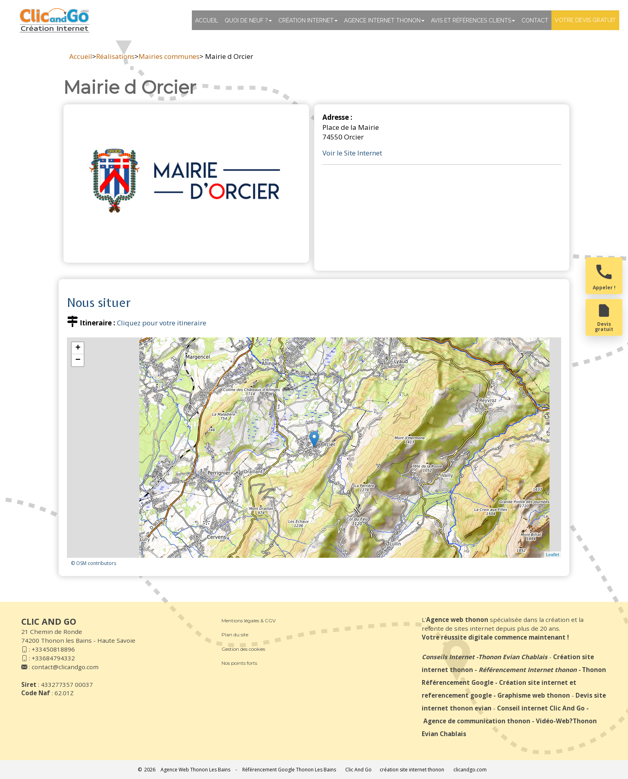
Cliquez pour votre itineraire (161, 322)
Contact (534, 20)
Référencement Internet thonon (528, 670)
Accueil (206, 20)
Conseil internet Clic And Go (541, 708)
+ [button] (78, 348)
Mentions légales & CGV (248, 621)
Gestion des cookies (243, 649)
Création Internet (308, 20)
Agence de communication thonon (476, 721)
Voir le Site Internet (352, 152)
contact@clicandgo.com (65, 667)
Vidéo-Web (553, 721)
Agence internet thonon (384, 20)
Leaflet (552, 554)
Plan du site (234, 635)
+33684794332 (53, 658)
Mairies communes (169, 56)
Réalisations (115, 56)
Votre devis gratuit (585, 20)
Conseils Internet (448, 657)
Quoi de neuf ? (248, 20)
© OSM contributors (93, 563)
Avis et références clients (473, 20)
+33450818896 (53, 649)
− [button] (78, 360)
